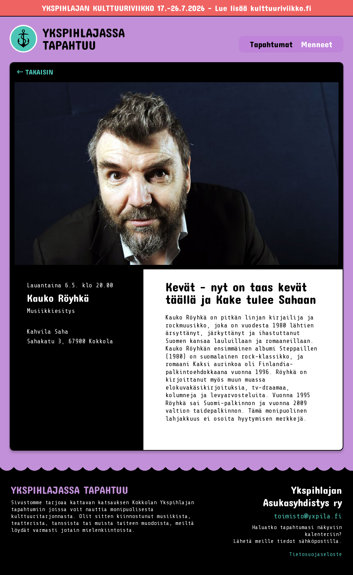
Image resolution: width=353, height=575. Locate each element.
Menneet (316, 44)
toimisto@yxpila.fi (308, 516)
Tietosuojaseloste (315, 554)
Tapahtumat (271, 44)
